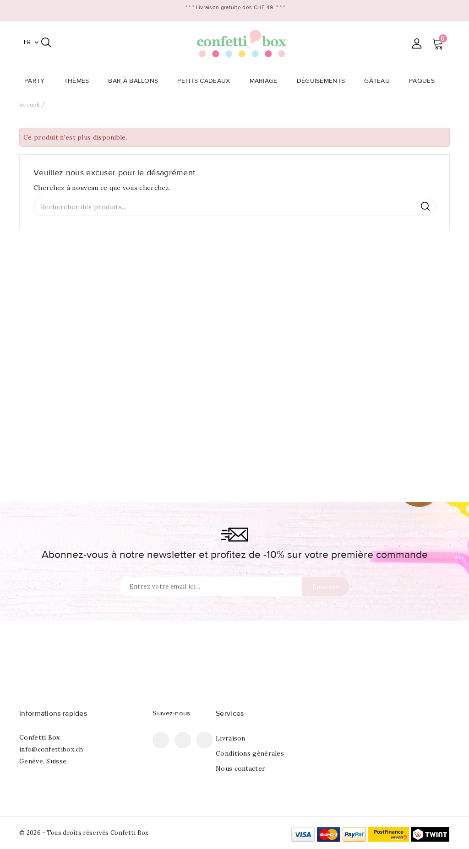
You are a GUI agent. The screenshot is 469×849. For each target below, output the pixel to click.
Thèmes (79, 81)
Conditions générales (250, 753)
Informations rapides (53, 713)
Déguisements (324, 81)
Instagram (204, 740)
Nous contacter (240, 768)
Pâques (424, 81)
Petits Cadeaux (206, 81)
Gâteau (379, 81)
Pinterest (183, 740)
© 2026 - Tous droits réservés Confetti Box (84, 833)
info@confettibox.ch (51, 749)
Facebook (161, 740)
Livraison (230, 738)
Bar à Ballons (136, 81)
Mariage (266, 81)
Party (37, 81)
